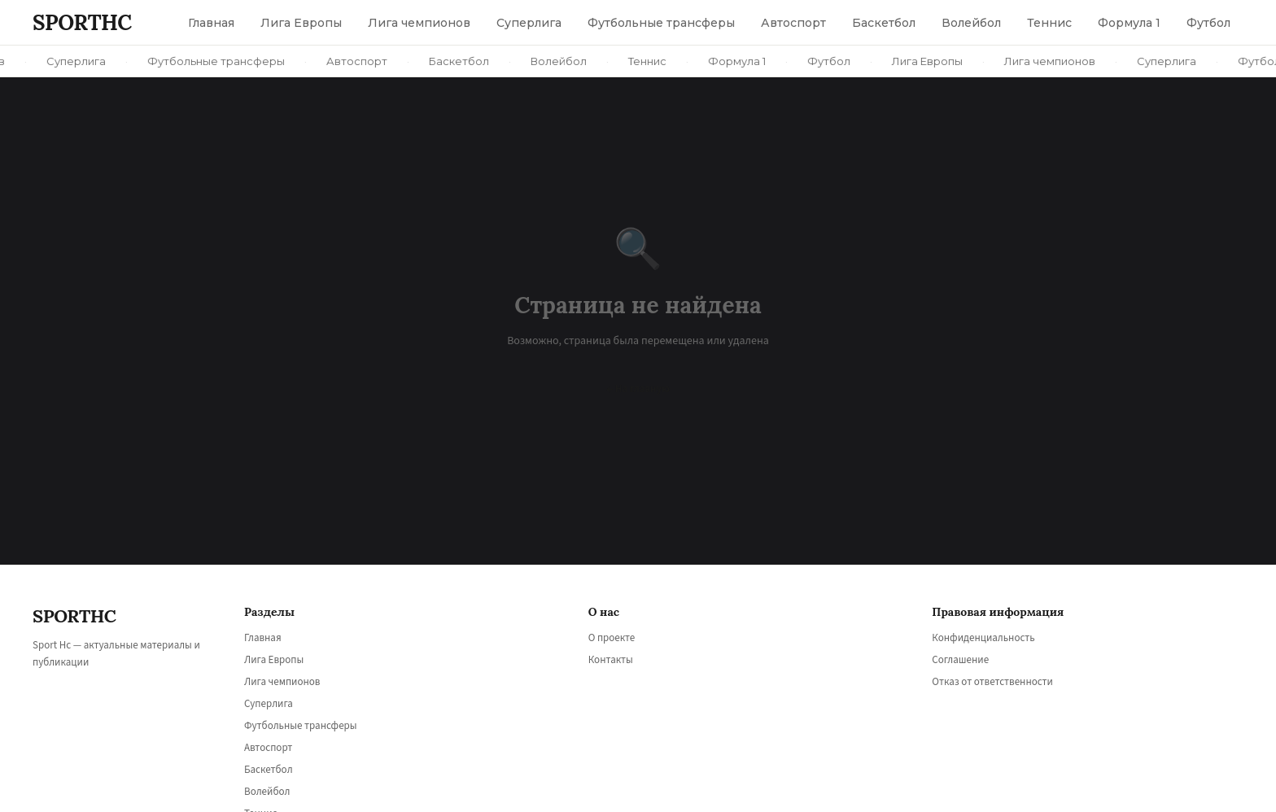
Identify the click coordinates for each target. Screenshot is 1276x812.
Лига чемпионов (282, 681)
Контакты (610, 660)
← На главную (638, 389)
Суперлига (268, 703)
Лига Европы (274, 660)
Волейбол (267, 791)
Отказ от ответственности (992, 681)
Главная (263, 638)
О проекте (612, 638)
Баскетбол (268, 769)
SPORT (82, 22)
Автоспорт (268, 747)
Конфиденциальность (983, 638)
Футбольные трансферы (300, 725)
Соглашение (960, 660)
